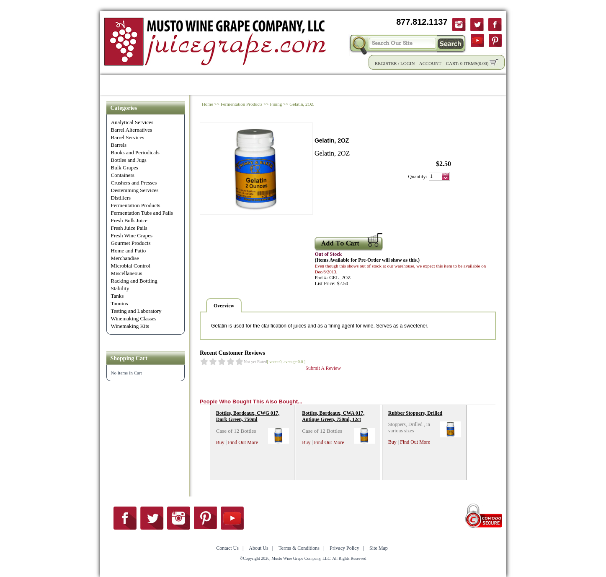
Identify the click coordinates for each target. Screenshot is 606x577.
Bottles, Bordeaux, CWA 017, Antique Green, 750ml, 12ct (333, 416)
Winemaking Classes (134, 318)
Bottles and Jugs (129, 160)
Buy (220, 442)
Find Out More (243, 442)
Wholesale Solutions (247, 84)
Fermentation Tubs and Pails (142, 213)
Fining (276, 104)
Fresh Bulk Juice (129, 220)
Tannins (119, 303)
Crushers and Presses (134, 182)
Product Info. (183, 84)
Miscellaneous (126, 273)
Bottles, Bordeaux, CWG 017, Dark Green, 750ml (247, 416)
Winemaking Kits (130, 326)
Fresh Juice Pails (129, 228)
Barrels (119, 145)
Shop (143, 84)
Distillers (121, 198)
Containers (122, 175)
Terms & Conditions (299, 548)
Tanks (117, 296)
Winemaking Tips (366, 84)
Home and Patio (128, 250)
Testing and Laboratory (136, 311)
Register (386, 63)
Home (115, 84)
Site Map (378, 548)
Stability (120, 288)
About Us (419, 84)
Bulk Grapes (124, 167)
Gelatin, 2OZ (301, 104)
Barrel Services (127, 137)
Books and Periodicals (135, 152)
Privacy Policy (344, 548)
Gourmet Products (131, 243)
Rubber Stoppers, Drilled (415, 413)
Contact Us (462, 84)
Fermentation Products (135, 205)
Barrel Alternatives (131, 130)
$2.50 (443, 163)
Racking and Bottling (134, 281)
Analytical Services (132, 122)
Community (309, 84)
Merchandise (125, 258)
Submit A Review (323, 368)
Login (407, 63)
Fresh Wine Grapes (132, 235)
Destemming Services (135, 190)
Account (430, 63)
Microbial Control (130, 266)
